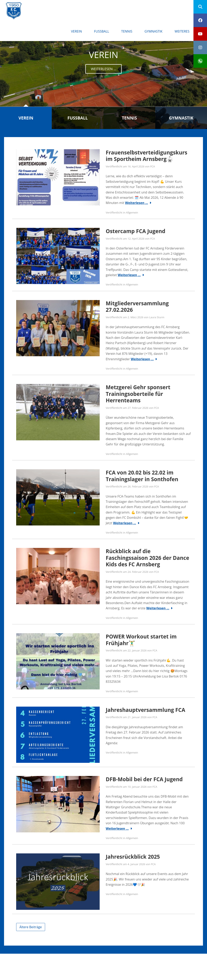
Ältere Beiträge (30, 927)
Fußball (101, 31)
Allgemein (132, 212)
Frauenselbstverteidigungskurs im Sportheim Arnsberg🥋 (146, 156)
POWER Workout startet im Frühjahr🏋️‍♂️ (141, 640)
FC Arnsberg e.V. (49, 6)
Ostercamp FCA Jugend (135, 231)
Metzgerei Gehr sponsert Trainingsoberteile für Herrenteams (138, 394)
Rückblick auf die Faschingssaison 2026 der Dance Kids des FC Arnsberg (147, 558)
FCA (152, 166)
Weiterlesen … (136, 203)
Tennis (126, 31)
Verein (76, 31)
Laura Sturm (156, 317)
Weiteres (182, 31)
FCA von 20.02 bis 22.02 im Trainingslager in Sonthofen (142, 476)
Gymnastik (154, 31)
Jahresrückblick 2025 (133, 856)
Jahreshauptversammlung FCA (145, 709)
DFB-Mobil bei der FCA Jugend (144, 779)
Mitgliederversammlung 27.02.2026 (137, 307)
